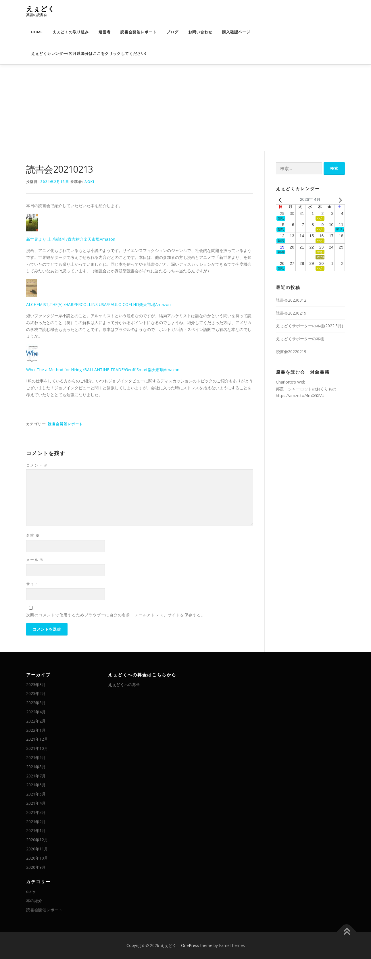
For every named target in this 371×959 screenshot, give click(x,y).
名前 (33, 535)
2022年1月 (36, 730)
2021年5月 (36, 794)
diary (30, 891)
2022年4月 (36, 712)
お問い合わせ (200, 32)
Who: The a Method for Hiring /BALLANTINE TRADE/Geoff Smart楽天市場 (95, 369)
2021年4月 (36, 803)
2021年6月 (36, 784)
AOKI (89, 181)
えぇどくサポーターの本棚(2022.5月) (309, 325)
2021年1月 (36, 830)
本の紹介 (34, 900)
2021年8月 (36, 766)
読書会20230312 (291, 300)
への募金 (124, 684)
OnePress (190, 945)
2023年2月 (36, 693)
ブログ (172, 32)
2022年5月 (36, 702)
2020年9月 (36, 867)
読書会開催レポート (138, 32)
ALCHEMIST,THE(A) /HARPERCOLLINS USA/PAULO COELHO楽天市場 (90, 304)
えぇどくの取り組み (71, 32)
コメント (37, 465)
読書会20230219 (291, 313)
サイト (32, 583)
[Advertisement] (185, 108)
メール (35, 559)
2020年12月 (37, 839)
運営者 (105, 32)
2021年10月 (37, 748)
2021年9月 (36, 757)
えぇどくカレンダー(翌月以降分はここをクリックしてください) (89, 53)
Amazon (107, 239)
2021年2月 (36, 821)
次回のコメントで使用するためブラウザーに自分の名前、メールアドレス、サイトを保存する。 (115, 614)
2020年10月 (37, 858)
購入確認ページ (236, 32)
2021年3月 (36, 812)
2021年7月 (36, 776)
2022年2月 (36, 721)
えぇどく (40, 9)
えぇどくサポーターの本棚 (300, 338)
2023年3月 (36, 684)
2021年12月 (37, 739)
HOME (37, 32)
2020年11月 (37, 849)
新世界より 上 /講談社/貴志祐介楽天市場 (63, 239)
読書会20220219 (291, 351)
